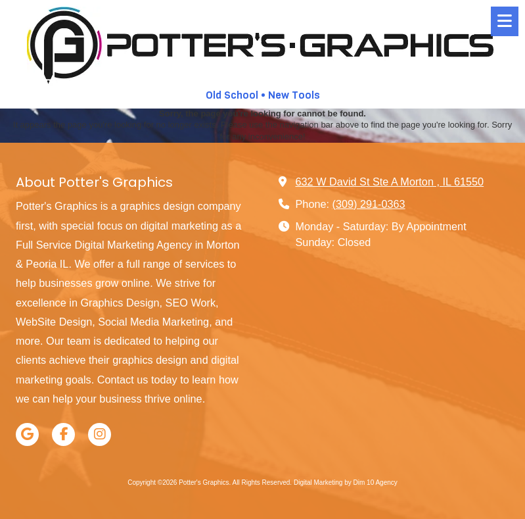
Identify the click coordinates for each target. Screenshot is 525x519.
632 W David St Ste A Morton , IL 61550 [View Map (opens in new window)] (390, 181)
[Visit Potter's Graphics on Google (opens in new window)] (27, 434)
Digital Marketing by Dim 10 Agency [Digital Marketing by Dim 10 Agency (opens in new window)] (346, 482)
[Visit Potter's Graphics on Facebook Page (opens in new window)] (63, 434)
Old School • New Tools (263, 95)
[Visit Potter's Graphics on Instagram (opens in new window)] (99, 434)
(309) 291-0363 (368, 204)
